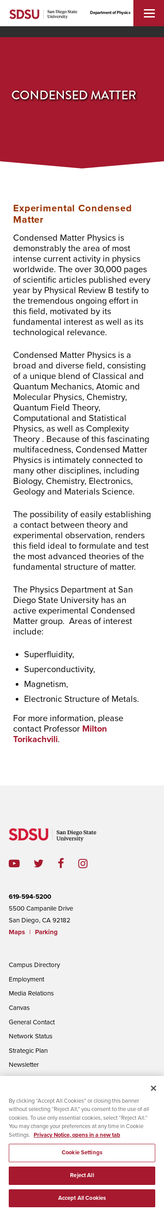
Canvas (19, 1008)
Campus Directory (34, 965)
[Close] (153, 1090)
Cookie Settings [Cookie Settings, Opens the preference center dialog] (82, 1155)
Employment (26, 979)
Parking (46, 932)
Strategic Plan (28, 1051)
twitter (46, 863)
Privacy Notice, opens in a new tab (77, 1137)
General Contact (32, 1022)
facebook (68, 863)
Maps (17, 932)
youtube (14, 863)
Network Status (30, 1036)
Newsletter (24, 1065)
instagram (89, 863)
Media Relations (31, 993)
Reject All (82, 1178)
